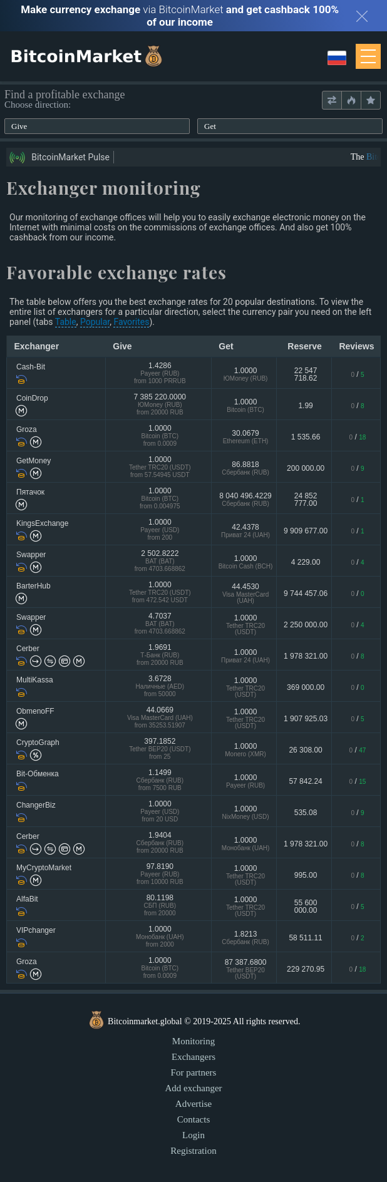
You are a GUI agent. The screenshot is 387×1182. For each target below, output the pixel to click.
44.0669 (160, 718)
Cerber (27, 648)
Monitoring (193, 1041)
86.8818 (245, 468)
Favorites (131, 322)
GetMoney (33, 460)
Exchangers (193, 1057)
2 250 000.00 (306, 624)
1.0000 (245, 374)
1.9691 (160, 656)
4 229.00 (306, 562)
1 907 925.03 (306, 718)
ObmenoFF (35, 711)
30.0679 (245, 437)
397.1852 (160, 750)
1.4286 (160, 374)
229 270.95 (305, 969)
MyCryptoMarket (43, 867)
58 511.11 (305, 937)
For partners (194, 1072)
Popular (95, 322)
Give (19, 126)
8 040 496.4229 (245, 499)
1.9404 (160, 843)
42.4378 (245, 530)
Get (210, 126)
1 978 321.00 (306, 656)
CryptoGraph (37, 742)
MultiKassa (34, 680)
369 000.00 (305, 687)
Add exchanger (193, 1088)
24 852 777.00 (305, 499)
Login (193, 1135)
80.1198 (160, 906)
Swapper (31, 554)
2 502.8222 (160, 562)
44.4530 (245, 593)
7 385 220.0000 (160, 405)
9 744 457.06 (306, 593)
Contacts (193, 1119)
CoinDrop (32, 398)
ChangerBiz (36, 805)
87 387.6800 (245, 969)
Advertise (193, 1104)
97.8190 (160, 875)
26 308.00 (305, 750)
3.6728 (160, 687)
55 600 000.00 (305, 906)
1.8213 (245, 937)
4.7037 (160, 624)
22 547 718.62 (305, 374)
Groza (26, 429)
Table (65, 322)
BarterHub (33, 586)
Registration (193, 1151)
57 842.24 (305, 781)
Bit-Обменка (37, 773)
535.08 (305, 812)
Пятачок (30, 492)
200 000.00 (305, 468)
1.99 (305, 405)
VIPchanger (36, 930)
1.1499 (160, 781)
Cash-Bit (30, 366)
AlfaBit (27, 899)
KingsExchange (42, 523)
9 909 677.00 (306, 531)
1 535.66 (306, 437)
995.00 (305, 875)
